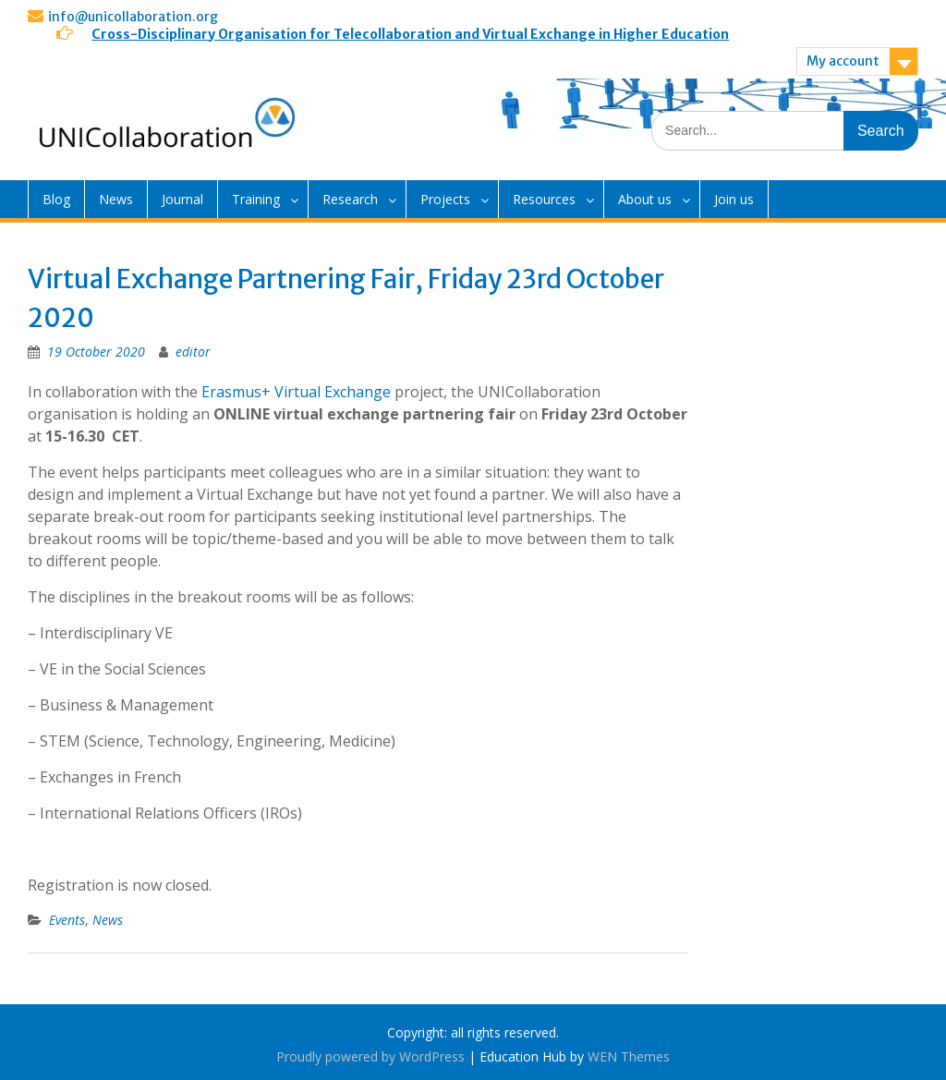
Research (350, 199)
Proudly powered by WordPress (370, 1056)
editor (193, 351)
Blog (56, 199)
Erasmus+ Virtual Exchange (296, 392)
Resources (544, 199)
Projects (445, 199)
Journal (182, 199)
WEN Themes (629, 1056)
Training (256, 199)
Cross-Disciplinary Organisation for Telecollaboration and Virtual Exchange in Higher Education (410, 34)
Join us (734, 199)
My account (843, 61)
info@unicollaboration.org (133, 16)
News (116, 199)
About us (645, 199)
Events (67, 919)
